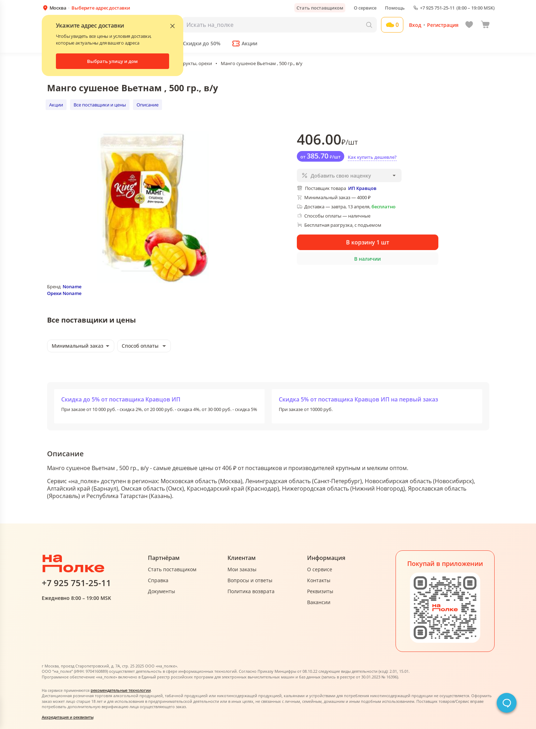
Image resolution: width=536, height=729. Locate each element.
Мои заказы (242, 569)
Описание (148, 105)
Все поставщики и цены (100, 105)
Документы (161, 591)
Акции (56, 105)
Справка (158, 580)
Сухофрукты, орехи (190, 63)
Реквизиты (320, 591)
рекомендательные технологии (121, 690)
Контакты (318, 580)
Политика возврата (251, 591)
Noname (72, 286)
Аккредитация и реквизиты (67, 717)
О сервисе (365, 8)
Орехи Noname (64, 293)
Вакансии (318, 602)
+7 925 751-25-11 (437, 8)
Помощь (395, 8)
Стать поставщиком (319, 8)
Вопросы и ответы (249, 580)
